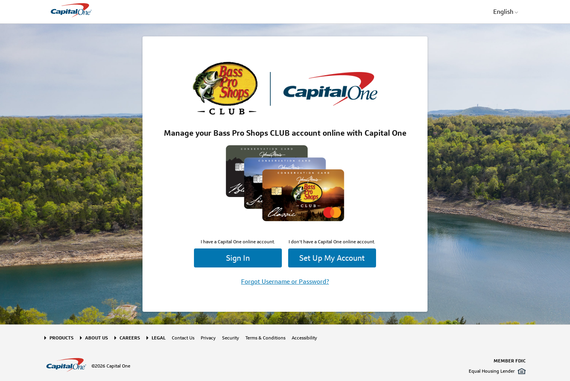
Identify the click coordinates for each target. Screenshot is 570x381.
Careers (130, 338)
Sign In (238, 258)
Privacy (208, 338)
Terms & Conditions (265, 338)
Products (61, 338)
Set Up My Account (332, 258)
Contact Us (183, 338)
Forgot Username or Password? (285, 281)
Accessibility (304, 338)
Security (230, 338)
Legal (158, 338)
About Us (96, 338)
